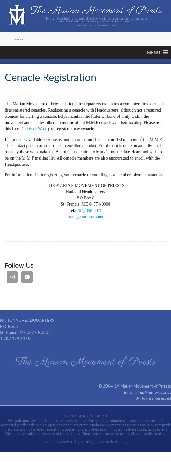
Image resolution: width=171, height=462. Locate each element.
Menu (14, 39)
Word (43, 128)
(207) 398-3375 (89, 210)
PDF (28, 128)
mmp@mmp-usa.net (85, 216)
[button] (153, 52)
